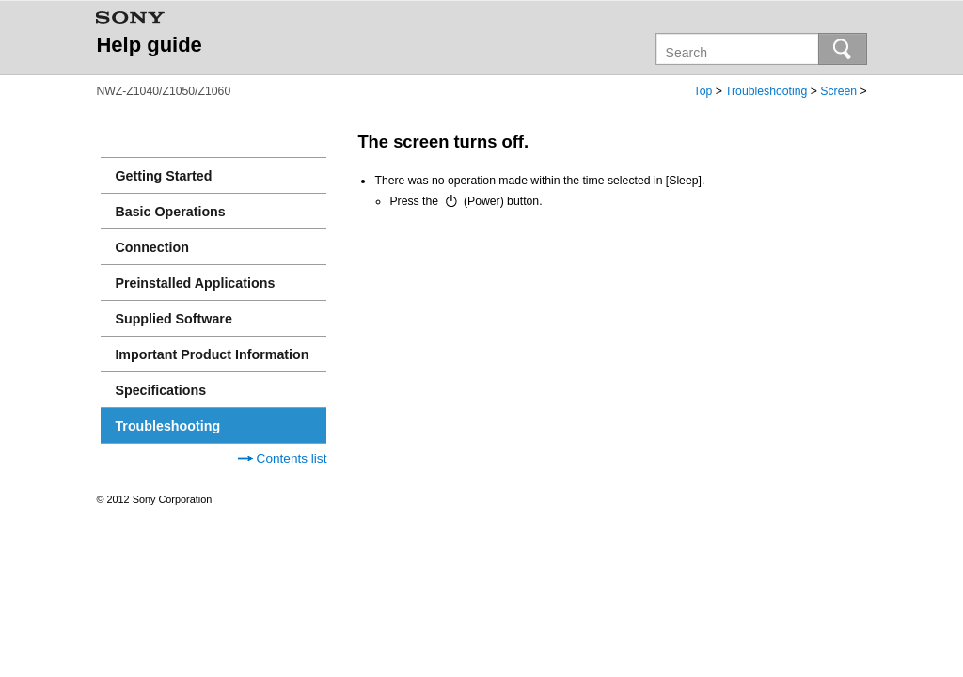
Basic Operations (170, 211)
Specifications (160, 390)
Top (703, 91)
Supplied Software (173, 318)
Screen (838, 91)
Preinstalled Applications (195, 283)
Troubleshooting (766, 91)
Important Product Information (211, 354)
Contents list (282, 458)
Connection (151, 247)
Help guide (148, 44)
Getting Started (163, 175)
